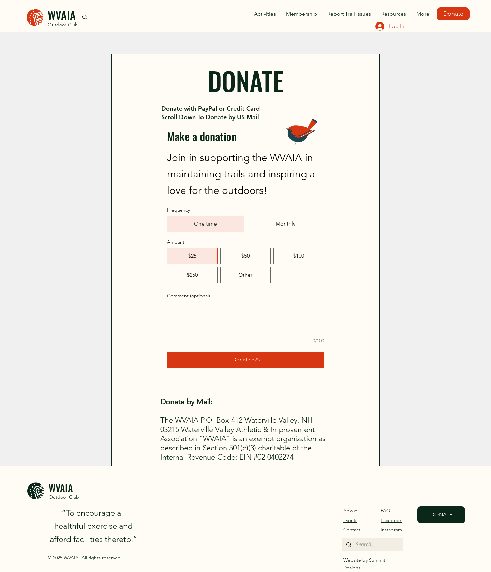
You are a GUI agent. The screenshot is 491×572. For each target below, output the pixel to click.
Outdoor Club (63, 24)
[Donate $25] (245, 360)
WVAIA (62, 15)
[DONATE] (441, 514)
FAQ (385, 511)
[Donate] (453, 13)
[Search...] (372, 544)
